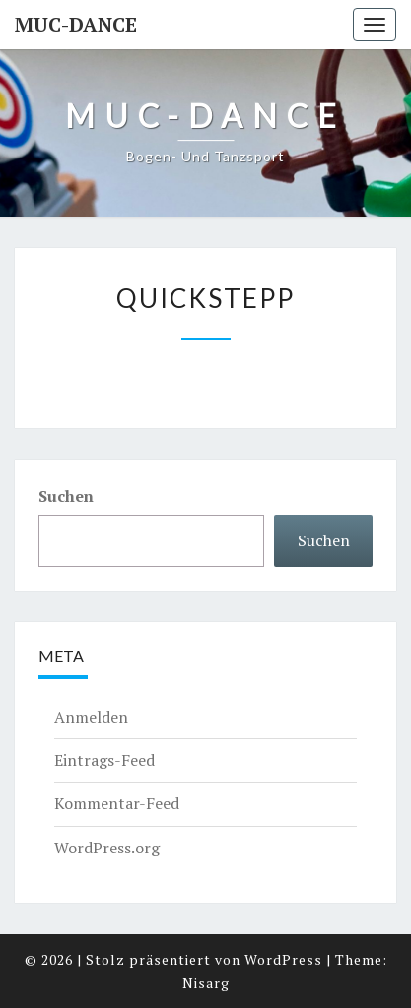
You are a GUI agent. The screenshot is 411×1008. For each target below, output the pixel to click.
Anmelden (91, 716)
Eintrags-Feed (104, 760)
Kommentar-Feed (116, 803)
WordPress (283, 959)
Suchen (66, 496)
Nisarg (206, 983)
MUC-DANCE (76, 24)
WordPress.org (107, 847)
